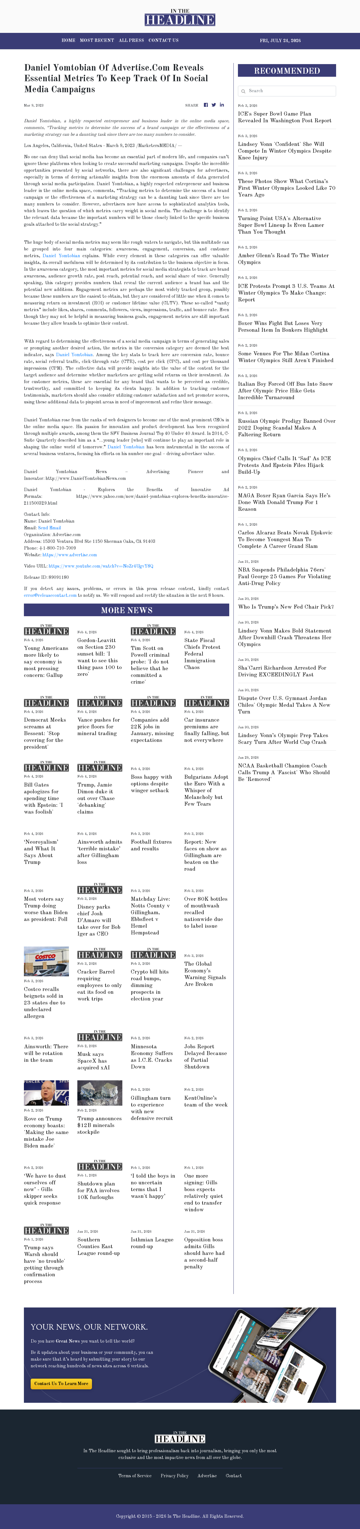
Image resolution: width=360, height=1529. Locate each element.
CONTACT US (163, 41)
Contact (234, 1476)
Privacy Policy (174, 1476)
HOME (68, 41)
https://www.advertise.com (69, 555)
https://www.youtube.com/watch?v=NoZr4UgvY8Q (101, 566)
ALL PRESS (131, 41)
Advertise (207, 1476)
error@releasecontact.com (50, 595)
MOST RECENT (97, 41)
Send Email (49, 528)
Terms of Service (135, 1476)
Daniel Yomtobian (61, 256)
